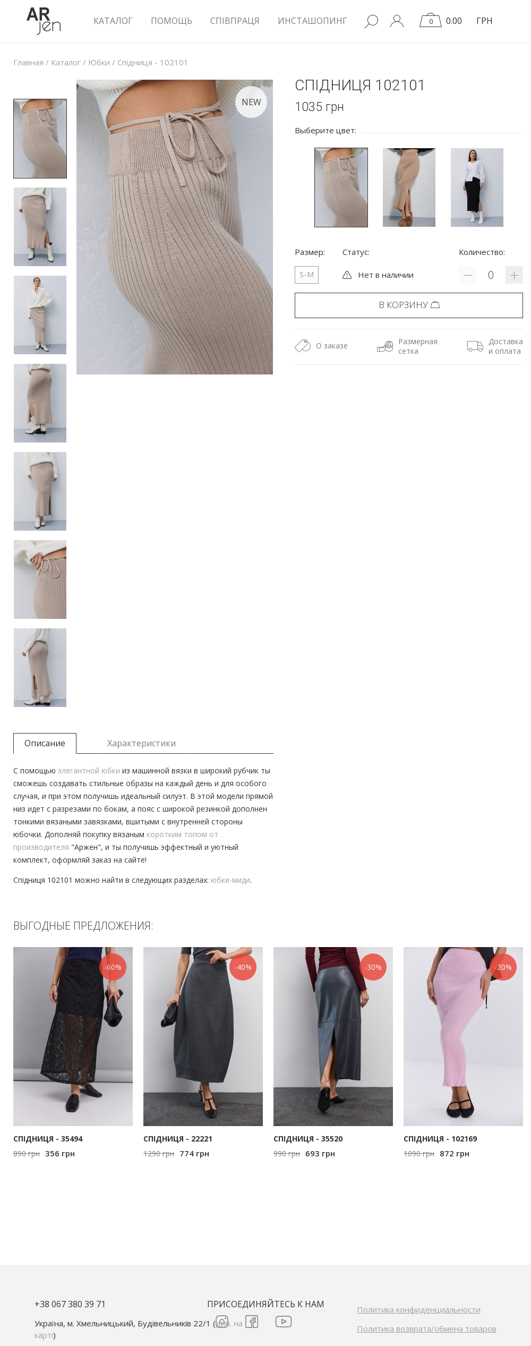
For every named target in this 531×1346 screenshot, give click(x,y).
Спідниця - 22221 (177, 1139)
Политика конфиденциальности (419, 1309)
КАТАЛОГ (113, 21)
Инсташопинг (312, 21)
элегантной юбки (89, 770)
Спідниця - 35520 (307, 1139)
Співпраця (235, 21)
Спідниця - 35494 (47, 1139)
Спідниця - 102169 (440, 1139)
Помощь (171, 21)
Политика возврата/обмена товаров (426, 1328)
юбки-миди (230, 880)
